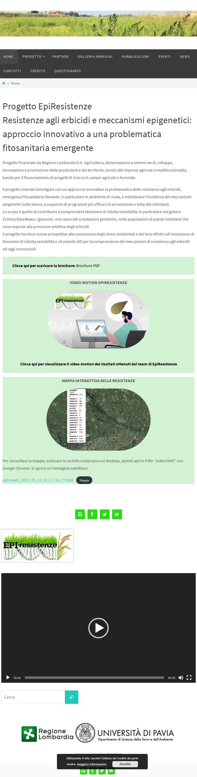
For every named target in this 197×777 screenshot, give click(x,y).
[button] (98, 628)
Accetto (125, 764)
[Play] (8, 677)
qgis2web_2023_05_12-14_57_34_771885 (38, 479)
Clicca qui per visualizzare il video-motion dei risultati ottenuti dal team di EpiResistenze (98, 363)
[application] (98, 628)
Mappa (84, 480)
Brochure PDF (88, 265)
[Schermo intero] (189, 677)
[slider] (94, 677)
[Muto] (180, 677)
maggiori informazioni (91, 764)
